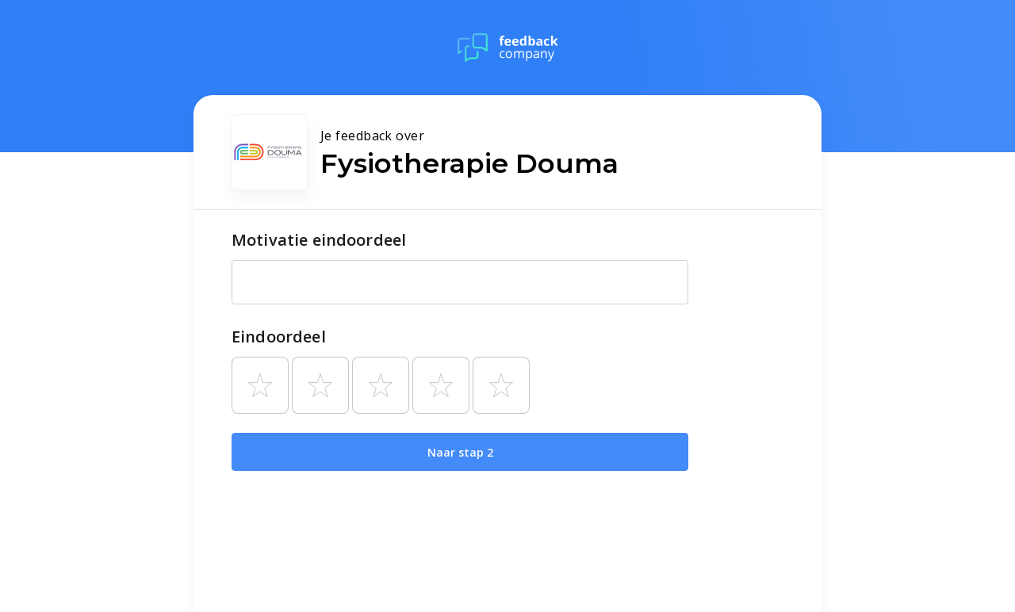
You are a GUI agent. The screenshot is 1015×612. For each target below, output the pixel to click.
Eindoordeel (279, 336)
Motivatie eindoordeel (319, 240)
